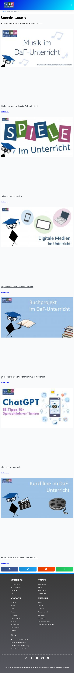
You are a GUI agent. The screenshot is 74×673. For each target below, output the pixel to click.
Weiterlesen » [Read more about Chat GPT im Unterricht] (5, 473)
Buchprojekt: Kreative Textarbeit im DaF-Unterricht (23, 377)
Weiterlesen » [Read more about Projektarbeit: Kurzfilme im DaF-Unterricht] (5, 563)
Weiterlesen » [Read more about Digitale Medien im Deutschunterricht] (5, 292)
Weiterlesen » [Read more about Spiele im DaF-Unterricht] (5, 202)
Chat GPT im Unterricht (11, 467)
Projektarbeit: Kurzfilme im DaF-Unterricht (19, 557)
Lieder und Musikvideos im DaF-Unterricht (19, 106)
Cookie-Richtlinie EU (56, 667)
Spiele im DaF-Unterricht (11, 196)
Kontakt (66, 667)
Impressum (36, 667)
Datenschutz (45, 667)
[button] (71, 5)
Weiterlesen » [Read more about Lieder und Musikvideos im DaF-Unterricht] (5, 112)
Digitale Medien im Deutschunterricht (17, 286)
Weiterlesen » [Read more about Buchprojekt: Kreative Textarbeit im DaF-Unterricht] (5, 382)
